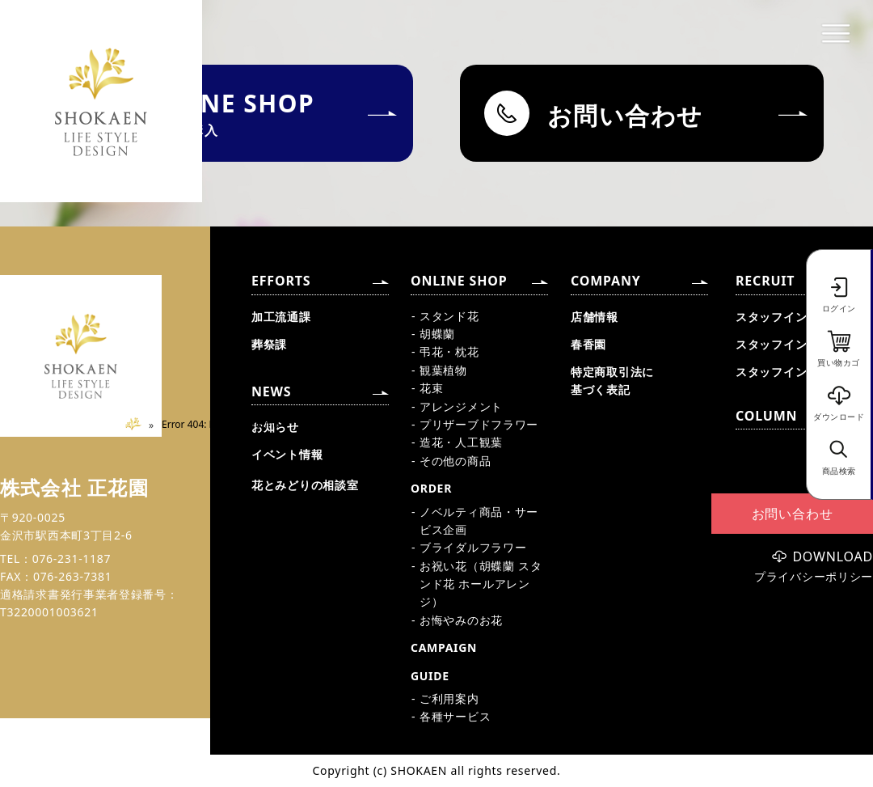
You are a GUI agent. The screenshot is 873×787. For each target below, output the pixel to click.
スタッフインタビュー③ (801, 371)
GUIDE (430, 675)
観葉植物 (443, 370)
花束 (431, 388)
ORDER (431, 488)
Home (139, 424)
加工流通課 (281, 316)
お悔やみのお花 (461, 620)
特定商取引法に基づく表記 (612, 380)
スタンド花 (449, 316)
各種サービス (455, 716)
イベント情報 (287, 454)
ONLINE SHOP (459, 281)
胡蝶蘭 (437, 333)
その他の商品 (455, 460)
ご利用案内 (449, 698)
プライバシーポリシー (813, 576)
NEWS (271, 391)
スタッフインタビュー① (801, 316)
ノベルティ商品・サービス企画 (479, 520)
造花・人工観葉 (461, 442)
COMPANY (606, 281)
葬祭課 (269, 344)
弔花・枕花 (449, 351)
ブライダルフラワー (473, 547)
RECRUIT (765, 281)
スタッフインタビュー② (801, 344)
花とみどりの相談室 (304, 485)
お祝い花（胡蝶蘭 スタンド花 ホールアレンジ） (481, 584)
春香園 (588, 344)
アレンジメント (461, 406)
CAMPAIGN (444, 647)
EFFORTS (280, 281)
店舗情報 (594, 316)
